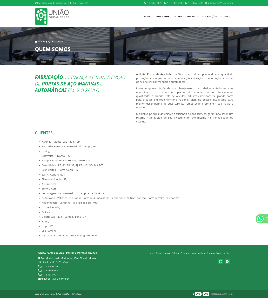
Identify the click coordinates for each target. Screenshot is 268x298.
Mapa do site (223, 253)
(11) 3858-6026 (153, 2)
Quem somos (162, 16)
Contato (226, 16)
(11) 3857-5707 (194, 2)
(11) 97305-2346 (173, 2)
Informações (209, 16)
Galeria (178, 16)
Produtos (192, 16)
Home (147, 16)
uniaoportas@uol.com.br (219, 2)
